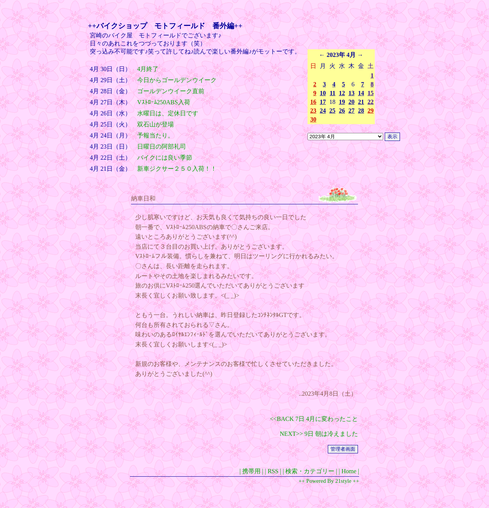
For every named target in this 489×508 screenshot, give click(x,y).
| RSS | (273, 471)
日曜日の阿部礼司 (161, 146)
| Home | (348, 471)
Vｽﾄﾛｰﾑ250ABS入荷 (163, 102)
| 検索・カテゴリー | (310, 471)
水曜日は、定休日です (167, 113)
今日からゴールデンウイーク (177, 80)
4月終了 (148, 69)
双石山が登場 (155, 124)
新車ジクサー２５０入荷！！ (177, 168)
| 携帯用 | (251, 471)
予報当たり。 (155, 135)
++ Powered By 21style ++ (329, 481)
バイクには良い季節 (164, 157)
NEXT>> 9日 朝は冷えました (319, 433)
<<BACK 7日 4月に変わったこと (314, 419)
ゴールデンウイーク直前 (170, 91)
